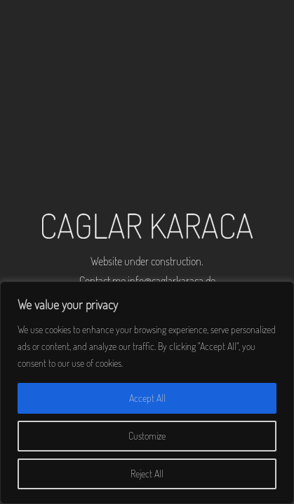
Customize (147, 436)
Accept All (147, 398)
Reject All (147, 473)
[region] (147, 392)
